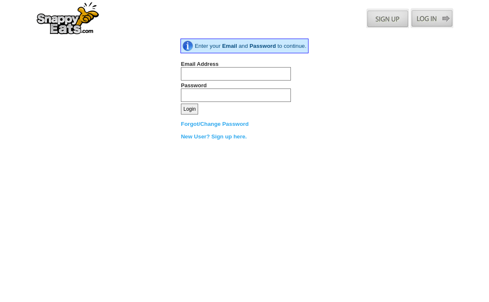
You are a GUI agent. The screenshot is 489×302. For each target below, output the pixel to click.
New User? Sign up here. (214, 136)
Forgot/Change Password (214, 124)
